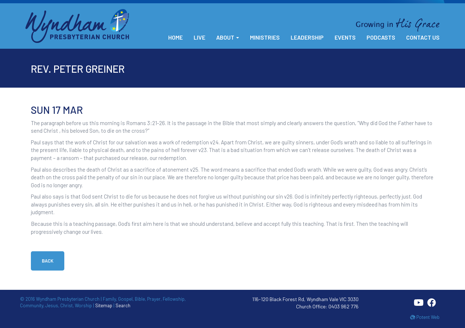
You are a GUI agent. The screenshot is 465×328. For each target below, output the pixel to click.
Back (47, 261)
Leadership (307, 37)
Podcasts (381, 37)
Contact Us (423, 37)
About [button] (227, 37)
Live (199, 37)
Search (123, 305)
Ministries (265, 37)
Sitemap (103, 305)
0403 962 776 (343, 306)
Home (175, 37)
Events (345, 37)
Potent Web (425, 317)
